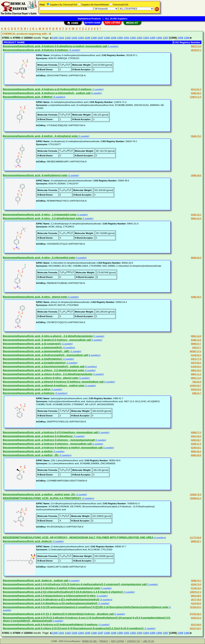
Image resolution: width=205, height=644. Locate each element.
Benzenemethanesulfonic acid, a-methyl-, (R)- (31, 455)
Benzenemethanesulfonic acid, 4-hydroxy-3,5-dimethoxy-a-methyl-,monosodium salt (55, 46)
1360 (187, 37)
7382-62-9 (196, 382)
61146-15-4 (196, 588)
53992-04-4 (196, 297)
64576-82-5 (196, 363)
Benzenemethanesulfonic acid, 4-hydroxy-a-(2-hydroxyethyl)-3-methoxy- (47, 89)
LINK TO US (148, 641)
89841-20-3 (196, 370)
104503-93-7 (195, 386)
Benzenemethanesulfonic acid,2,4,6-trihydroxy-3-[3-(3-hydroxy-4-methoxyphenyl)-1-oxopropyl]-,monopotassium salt (75, 584)
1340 (55, 37)
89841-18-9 (196, 336)
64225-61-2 (196, 618)
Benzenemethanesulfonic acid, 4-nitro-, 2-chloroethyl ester (39, 257)
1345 (87, 37)
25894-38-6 (196, 175)
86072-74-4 (196, 46)
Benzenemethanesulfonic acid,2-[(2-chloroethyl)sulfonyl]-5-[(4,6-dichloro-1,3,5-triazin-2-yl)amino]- (63, 591)
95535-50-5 (196, 389)
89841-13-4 (196, 378)
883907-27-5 (195, 351)
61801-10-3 (196, 215)
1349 (113, 37)
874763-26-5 (195, 614)
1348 (107, 37)
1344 (81, 37)
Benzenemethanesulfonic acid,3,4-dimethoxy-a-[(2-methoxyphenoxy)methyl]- (50, 603)
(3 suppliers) (106, 600)
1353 (139, 37)
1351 (126, 37)
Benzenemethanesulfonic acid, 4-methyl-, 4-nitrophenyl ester (40, 136)
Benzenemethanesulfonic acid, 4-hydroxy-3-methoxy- (36, 49)
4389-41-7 (196, 393)
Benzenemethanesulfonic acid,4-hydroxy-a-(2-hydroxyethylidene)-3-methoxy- (50, 624)
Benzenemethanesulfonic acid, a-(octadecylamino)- (34, 362)
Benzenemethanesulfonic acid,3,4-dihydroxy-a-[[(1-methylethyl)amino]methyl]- (51, 599)
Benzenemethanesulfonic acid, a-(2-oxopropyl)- (32, 343)
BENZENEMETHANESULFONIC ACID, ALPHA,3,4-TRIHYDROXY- (42, 498)
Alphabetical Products (89, 18)
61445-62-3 (196, 355)
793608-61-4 (195, 498)
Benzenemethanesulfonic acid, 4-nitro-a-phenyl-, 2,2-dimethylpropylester (48, 336)
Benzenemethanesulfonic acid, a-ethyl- (27, 389)
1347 (100, 37)
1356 (159, 37)
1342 (68, 37)
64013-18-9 (196, 436)
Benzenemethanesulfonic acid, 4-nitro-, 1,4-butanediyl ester (39, 214)
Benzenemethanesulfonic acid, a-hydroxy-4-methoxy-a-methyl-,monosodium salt (52, 447)
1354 (146, 37)
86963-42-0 (196, 451)
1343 (74, 37)
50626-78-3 (196, 136)
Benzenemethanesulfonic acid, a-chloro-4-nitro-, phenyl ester (40, 377)
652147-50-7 (195, 628)
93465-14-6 (196, 340)
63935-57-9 (196, 444)
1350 (120, 37)
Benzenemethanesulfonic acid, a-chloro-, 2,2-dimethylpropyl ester (43, 370)
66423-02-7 (196, 440)
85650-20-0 (196, 258)
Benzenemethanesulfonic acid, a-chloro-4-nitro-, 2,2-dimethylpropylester (47, 374)
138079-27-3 (195, 592)
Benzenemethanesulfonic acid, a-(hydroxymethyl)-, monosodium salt (45, 355)
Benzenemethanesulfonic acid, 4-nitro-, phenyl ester (35, 296)
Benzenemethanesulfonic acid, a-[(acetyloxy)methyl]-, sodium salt (43, 366)
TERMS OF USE (89, 641)
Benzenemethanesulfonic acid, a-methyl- (28, 451)
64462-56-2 (196, 93)
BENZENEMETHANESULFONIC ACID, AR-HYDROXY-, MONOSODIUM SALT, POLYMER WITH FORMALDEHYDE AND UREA (78, 537)
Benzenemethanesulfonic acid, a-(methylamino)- (32, 358)
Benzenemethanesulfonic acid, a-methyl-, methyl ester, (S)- (39, 494)
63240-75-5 (196, 584)
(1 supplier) (113, 46)
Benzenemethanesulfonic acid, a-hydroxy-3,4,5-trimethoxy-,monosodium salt (50, 432)
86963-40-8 (196, 455)
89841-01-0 (196, 218)
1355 (152, 37)
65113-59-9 (196, 625)
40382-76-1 (196, 581)
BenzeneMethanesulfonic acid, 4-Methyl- (28, 96)
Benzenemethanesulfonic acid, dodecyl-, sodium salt (35, 580)
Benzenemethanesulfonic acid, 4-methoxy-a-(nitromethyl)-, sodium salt (46, 92)
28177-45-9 (196, 600)
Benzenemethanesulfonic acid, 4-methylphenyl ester (35, 175)
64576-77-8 (196, 359)
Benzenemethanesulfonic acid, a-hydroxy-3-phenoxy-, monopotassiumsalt (49, 439)
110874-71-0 (195, 97)
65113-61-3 (196, 89)
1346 (94, 37)
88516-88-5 (196, 596)
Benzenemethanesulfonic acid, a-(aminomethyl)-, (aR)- (36, 351)
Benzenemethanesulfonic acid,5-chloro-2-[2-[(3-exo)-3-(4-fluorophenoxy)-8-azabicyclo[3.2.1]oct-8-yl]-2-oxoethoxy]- (73, 628)
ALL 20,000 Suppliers (116, 18)
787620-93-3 (195, 607)
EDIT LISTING (117, 641)
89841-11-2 (196, 374)
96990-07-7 (196, 344)
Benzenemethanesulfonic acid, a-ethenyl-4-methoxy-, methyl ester (43, 385)
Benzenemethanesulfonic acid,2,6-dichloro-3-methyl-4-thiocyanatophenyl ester (51, 588)
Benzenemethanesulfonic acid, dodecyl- (27, 541)
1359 (180, 37)
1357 (166, 37)
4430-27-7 (196, 348)
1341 (61, 37)
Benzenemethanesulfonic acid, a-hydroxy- (29, 393)
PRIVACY (103, 641)
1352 (133, 37)
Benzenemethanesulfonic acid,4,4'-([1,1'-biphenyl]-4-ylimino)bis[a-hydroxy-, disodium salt (58, 613)
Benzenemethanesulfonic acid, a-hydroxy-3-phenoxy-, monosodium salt (47, 443)
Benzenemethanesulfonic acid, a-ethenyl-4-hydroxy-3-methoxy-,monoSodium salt (53, 381)
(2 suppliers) (59, 97)
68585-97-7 (196, 541)
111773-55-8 (195, 537)
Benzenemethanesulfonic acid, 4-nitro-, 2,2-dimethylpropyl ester (42, 218)
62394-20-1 (196, 448)
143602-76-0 (195, 494)
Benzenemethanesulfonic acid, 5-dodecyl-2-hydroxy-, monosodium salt (47, 339)
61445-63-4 (196, 367)
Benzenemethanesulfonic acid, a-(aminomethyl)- (32, 347)
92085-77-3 (196, 432)
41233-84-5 (196, 603)
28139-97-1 (196, 50)
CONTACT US (133, 641)
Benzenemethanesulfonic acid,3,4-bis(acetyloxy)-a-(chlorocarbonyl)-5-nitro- (49, 595)
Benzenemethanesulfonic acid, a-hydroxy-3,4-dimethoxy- (38, 436)
